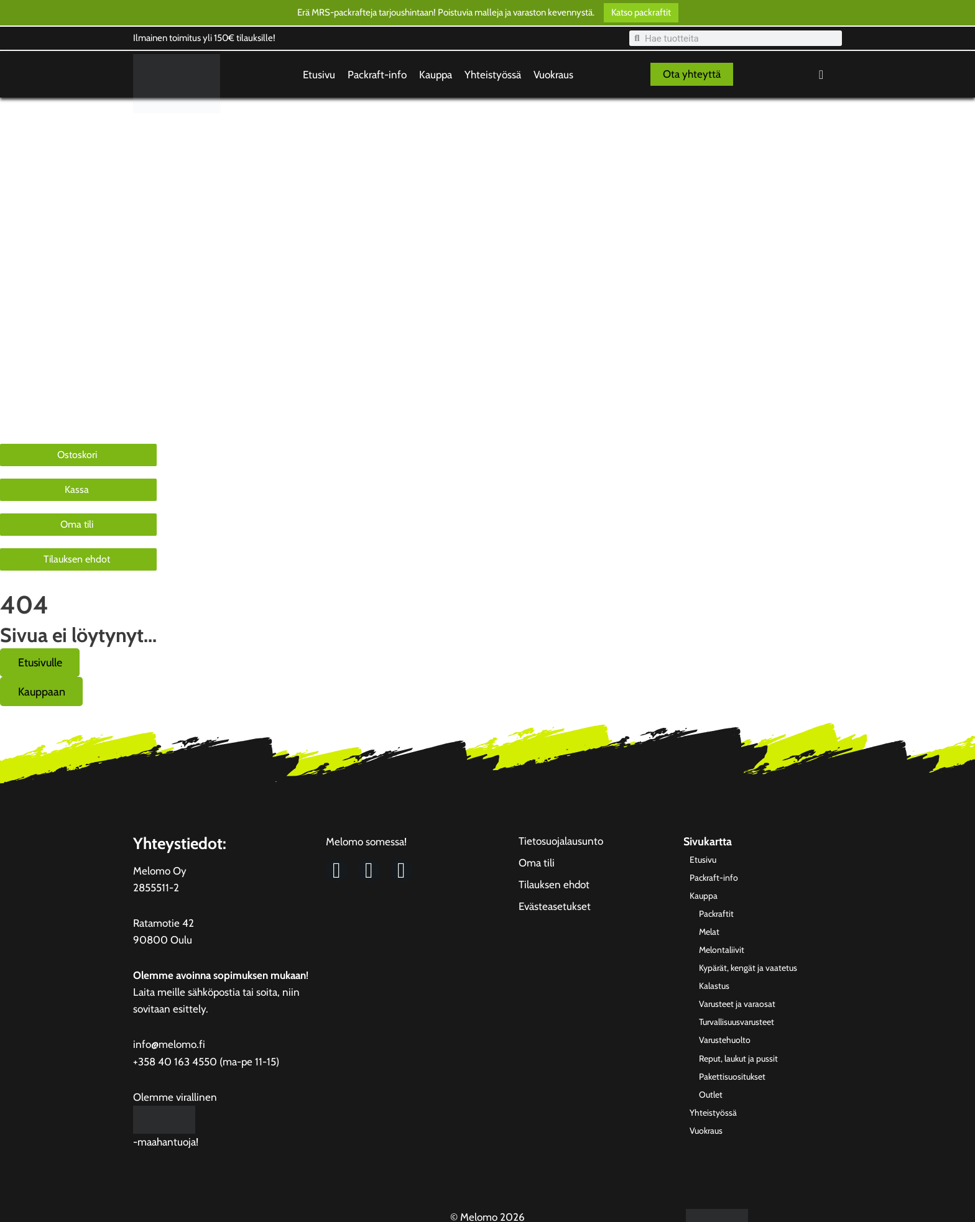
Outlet (19, 423)
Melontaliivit (30, 287)
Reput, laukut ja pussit (49, 389)
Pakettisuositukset (42, 405)
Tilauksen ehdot (554, 886)
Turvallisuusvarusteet (48, 355)
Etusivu (319, 74)
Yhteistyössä (492, 74)
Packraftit (25, 254)
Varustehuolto (34, 372)
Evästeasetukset (555, 908)
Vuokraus (553, 74)
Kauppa (435, 74)
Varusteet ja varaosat (48, 338)
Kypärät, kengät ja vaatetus (60, 304)
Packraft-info (377, 74)
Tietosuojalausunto (561, 843)
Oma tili (537, 864)
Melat (17, 271)
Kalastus (23, 321)
